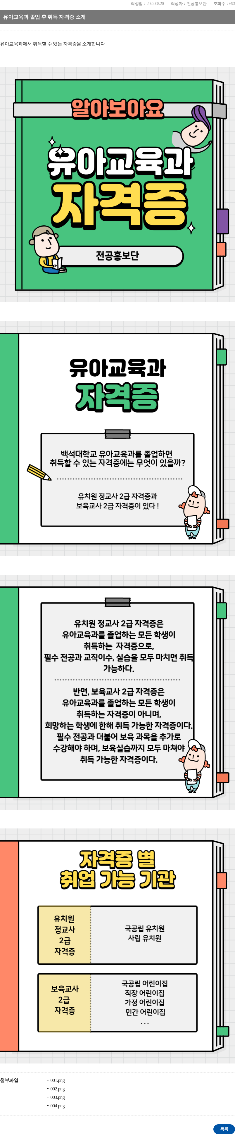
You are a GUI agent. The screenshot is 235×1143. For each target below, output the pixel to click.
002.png (57, 1088)
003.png (57, 1097)
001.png (57, 1080)
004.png (57, 1105)
